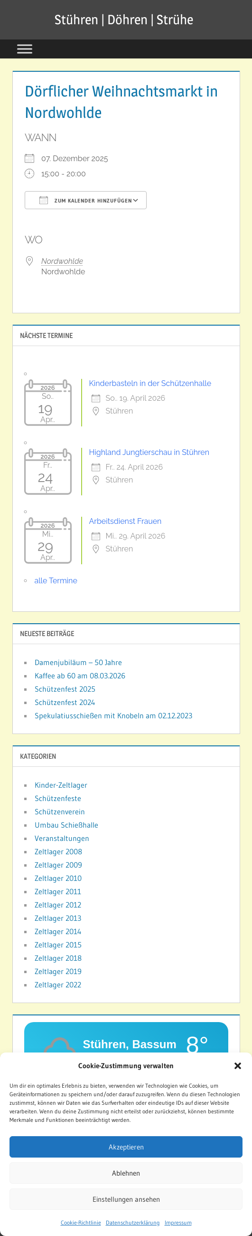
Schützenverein (60, 811)
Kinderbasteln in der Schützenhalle (150, 383)
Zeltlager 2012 (58, 904)
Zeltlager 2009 (58, 864)
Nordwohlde (62, 261)
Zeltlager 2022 (58, 984)
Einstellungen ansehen (126, 1202)
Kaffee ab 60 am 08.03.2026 (80, 675)
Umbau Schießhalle (66, 825)
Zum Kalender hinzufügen (85, 200)
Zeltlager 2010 (58, 878)
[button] (238, 1069)
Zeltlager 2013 (58, 918)
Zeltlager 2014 (58, 931)
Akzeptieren (126, 1150)
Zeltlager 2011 (58, 891)
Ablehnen (126, 1176)
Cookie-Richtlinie (81, 1226)
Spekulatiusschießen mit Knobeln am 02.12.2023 (113, 715)
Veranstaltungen (62, 838)
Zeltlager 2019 (58, 971)
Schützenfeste (58, 798)
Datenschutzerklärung (133, 1226)
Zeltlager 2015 (58, 944)
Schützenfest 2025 (65, 689)
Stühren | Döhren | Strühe (124, 19)
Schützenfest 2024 (65, 702)
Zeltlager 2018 (58, 958)
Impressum (178, 1226)
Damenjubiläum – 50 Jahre (78, 662)
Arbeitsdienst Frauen (125, 521)
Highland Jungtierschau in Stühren (149, 452)
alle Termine (56, 580)
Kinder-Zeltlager (61, 785)
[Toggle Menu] (24, 48)
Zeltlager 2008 (58, 851)
